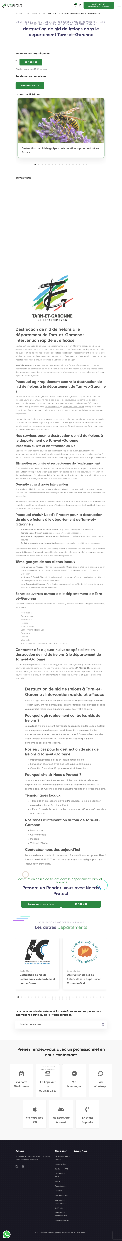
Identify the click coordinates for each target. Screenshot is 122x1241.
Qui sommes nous (60, 1175)
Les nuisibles (32, 13)
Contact (58, 1191)
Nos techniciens (61, 1195)
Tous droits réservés (79, 1233)
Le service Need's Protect (62, 1158)
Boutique (59, 1208)
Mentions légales (62, 1220)
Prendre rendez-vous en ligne (41, 904)
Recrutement (60, 1186)
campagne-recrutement (60, 1201)
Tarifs (57, 1169)
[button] (35, 164)
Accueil (19, 13)
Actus (57, 1181)
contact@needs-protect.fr (27, 1160)
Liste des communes (30, 1024)
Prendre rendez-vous (30, 86)
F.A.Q (66, 1169)
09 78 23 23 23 (31, 62)
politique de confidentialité (61, 1214)
